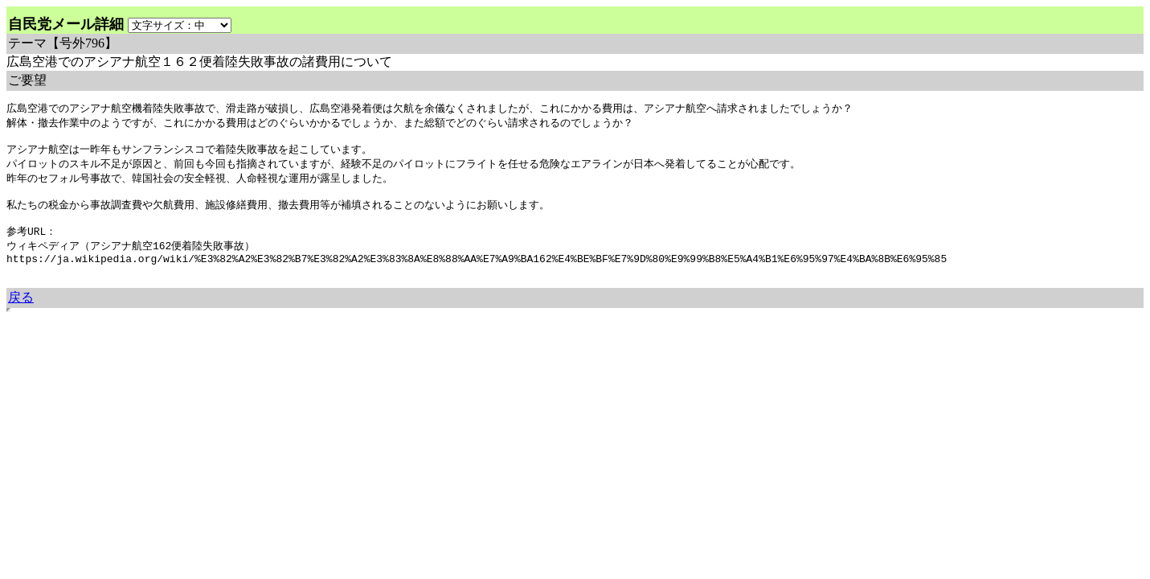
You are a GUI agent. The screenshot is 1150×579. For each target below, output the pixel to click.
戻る (21, 315)
